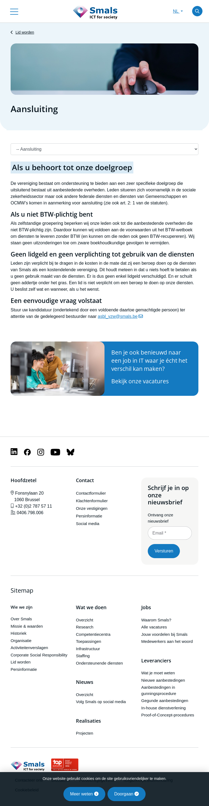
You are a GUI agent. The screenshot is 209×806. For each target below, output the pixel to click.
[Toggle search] (197, 11)
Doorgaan (126, 794)
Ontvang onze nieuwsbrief (160, 518)
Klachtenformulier (92, 500)
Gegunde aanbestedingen (164, 700)
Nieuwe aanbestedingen (163, 680)
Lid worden (25, 32)
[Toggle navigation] (14, 11)
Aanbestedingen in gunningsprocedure (158, 690)
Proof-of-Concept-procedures (167, 715)
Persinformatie (89, 516)
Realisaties (88, 721)
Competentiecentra (93, 634)
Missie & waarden (27, 626)
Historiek (18, 633)
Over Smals (21, 619)
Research (84, 627)
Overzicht (84, 620)
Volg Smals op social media (101, 701)
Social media (87, 523)
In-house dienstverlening (163, 708)
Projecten (84, 733)
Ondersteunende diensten (99, 663)
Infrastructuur (88, 648)
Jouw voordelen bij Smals (164, 634)
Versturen (164, 551)
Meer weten (84, 794)
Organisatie (21, 640)
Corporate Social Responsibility (39, 655)
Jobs (146, 608)
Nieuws (84, 682)
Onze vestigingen (91, 508)
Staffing (83, 655)
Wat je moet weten (158, 673)
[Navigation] (104, 149)
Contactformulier (91, 493)
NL (176, 11)
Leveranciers (156, 661)
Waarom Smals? (156, 620)
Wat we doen (91, 608)
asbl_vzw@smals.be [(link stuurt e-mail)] (120, 316)
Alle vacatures (154, 627)
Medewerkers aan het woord (167, 641)
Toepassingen (88, 641)
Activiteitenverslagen (29, 647)
